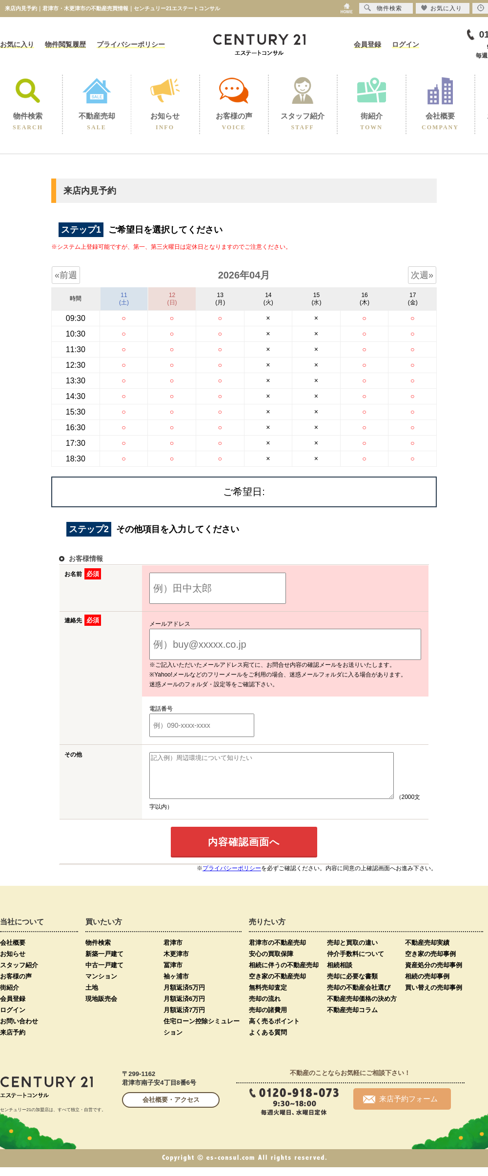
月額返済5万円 (184, 996)
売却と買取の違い (352, 951)
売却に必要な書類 (352, 985)
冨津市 (173, 973)
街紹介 (9, 996)
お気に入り (17, 44)
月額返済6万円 (184, 1007)
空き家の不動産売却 (277, 985)
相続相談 (339, 973)
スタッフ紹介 (19, 973)
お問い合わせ (19, 1030)
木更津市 (176, 962)
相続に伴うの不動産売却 (284, 973)
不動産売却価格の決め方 (362, 1007)
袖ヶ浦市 (176, 985)
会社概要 (12, 951)
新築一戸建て (104, 962)
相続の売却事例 (427, 985)
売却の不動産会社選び (358, 996)
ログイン (405, 44)
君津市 (173, 951)
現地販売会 (101, 1007)
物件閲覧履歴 (65, 44)
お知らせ (12, 962)
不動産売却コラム (352, 1018)
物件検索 (98, 951)
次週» (422, 275)
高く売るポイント (274, 1030)
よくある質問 (268, 1041)
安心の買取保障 (271, 962)
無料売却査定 (268, 996)
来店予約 (12, 1041)
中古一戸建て (104, 973)
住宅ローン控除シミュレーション (201, 1035)
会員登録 (367, 44)
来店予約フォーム (400, 1107)
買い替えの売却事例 (433, 996)
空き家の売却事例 (430, 962)
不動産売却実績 (427, 951)
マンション (101, 985)
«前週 (66, 275)
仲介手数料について (355, 962)
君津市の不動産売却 (277, 951)
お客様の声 (16, 985)
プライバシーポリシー (131, 44)
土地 (91, 996)
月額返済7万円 (184, 1018)
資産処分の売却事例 (433, 973)
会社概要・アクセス (171, 1108)
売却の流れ (265, 1007)
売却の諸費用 (268, 1018)
